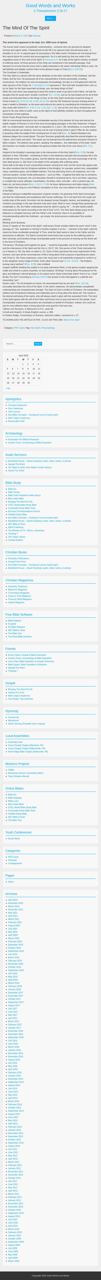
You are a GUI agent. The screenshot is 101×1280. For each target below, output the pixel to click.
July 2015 (12, 1063)
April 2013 (13, 1123)
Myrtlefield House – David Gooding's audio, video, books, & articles (39, 461)
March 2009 (13, 1261)
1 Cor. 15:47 (71, 261)
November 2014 (15, 1079)
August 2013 (14, 1114)
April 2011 (13, 1191)
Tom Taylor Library (16, 537)
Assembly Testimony (17, 586)
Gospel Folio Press (17, 562)
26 (31, 101)
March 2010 (13, 1229)
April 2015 (13, 1069)
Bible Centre (14, 492)
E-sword (12, 624)
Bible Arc (12, 489)
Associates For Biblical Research (23, 439)
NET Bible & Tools (16, 524)
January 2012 (14, 1168)
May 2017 (12, 1015)
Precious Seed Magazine (20, 599)
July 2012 (12, 1149)
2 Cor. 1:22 (40, 108)
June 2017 (13, 1012)
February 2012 (15, 1165)
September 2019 (16, 951)
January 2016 (14, 1050)
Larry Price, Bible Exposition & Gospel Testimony (31, 661)
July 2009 (12, 1248)
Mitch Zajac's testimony (19, 418)
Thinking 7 (13, 534)
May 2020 (12, 932)
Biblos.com (13, 801)
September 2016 (16, 1037)
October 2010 (14, 1210)
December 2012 (15, 1133)
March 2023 (13, 906)
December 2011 (15, 1171)
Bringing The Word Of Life (20, 502)
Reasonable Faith (16, 421)
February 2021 (15, 922)
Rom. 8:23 (29, 108)
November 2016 (15, 1034)
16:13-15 (43, 101)
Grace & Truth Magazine (19, 596)
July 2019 (12, 954)
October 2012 (14, 1139)
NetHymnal (13, 720)
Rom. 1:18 (34, 184)
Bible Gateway (15, 798)
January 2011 (14, 1200)
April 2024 (13, 900)
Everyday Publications (18, 558)
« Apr (7, 388)
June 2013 (13, 1117)
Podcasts (12, 860)
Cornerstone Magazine (19, 593)
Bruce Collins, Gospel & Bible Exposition (27, 655)
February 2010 (15, 1232)
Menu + (50, 18)
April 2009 (13, 1258)
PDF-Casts (19, 328)
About (11, 882)
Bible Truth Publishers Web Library (24, 495)
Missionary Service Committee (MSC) (25, 773)
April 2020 (13, 935)
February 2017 (15, 1024)
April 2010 (13, 1226)
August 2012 (14, 1146)
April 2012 (13, 1159)
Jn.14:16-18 (22, 101)
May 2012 (12, 1155)
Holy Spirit (35, 328)
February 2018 (15, 986)
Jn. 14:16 (54, 95)
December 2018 (15, 964)
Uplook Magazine (16, 602)
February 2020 (15, 941)
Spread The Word (16, 464)
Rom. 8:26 (80, 152)
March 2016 (13, 1047)
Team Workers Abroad (18, 776)
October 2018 (14, 967)
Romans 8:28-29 (40, 277)
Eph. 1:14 (51, 108)
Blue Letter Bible (16, 498)
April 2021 (13, 916)
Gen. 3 (65, 133)
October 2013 (14, 1108)
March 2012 (13, 1162)
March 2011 (13, 1194)
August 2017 (14, 1005)
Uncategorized (15, 863)
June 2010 (13, 1223)
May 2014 (12, 1095)
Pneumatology (48, 328)
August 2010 (14, 1216)
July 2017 (12, 1008)
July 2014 (12, 1088)
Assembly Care (15, 742)
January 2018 (14, 989)
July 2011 (12, 1181)
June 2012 (13, 1152)
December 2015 (15, 1053)
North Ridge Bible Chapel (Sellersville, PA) (28, 752)
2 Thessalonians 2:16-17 (50, 11)
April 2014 (13, 1098)
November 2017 (15, 996)
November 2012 (15, 1136)
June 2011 (13, 1184)
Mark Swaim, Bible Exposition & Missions (27, 664)
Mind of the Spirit (72, 320)
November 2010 (15, 1207)
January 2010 (14, 1235)
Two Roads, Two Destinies (20, 699)
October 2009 (14, 1239)
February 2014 (15, 1104)
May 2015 (12, 1066)
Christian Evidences (17, 405)
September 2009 (16, 1242)
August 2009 (14, 1245)
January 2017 (14, 1028)
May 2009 (12, 1255)
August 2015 (14, 1060)
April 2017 (13, 1018)
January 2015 (14, 1076)
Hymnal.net (13, 717)
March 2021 (13, 919)
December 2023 (15, 903)
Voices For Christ (16, 470)
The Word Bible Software (20, 636)
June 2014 (13, 1092)
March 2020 (13, 938)
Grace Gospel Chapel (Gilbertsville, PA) (26, 748)
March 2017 (13, 1021)
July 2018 (12, 973)
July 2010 (12, 1219)
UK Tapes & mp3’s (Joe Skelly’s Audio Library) (29, 467)
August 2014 (14, 1085)
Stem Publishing (15, 527)
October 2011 (14, 1178)
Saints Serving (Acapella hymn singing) (26, 724)
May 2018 (12, 977)
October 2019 (14, 948)
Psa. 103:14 (81, 283)
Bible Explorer (14, 620)
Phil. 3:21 (88, 146)
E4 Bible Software (16, 627)
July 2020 (12, 929)
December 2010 (15, 1203)
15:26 (35, 101)
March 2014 (13, 1101)
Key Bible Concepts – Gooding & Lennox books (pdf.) (33, 415)
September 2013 (16, 1111)
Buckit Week (14, 838)
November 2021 (15, 909)
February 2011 (15, 1197)
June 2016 (13, 1044)
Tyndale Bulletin (15, 540)
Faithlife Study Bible (17, 514)
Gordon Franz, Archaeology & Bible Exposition (30, 442)
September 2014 (16, 1082)
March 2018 (13, 983)
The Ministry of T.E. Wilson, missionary (26, 530)
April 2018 (13, 980)
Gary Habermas (15, 408)
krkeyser (37, 36)
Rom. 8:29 (30, 264)
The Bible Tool (14, 633)
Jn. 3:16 (44, 184)
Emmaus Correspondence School (24, 511)
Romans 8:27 (51, 60)
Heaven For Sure (16, 692)
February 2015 (15, 1072)
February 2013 (15, 1127)
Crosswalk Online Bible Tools (21, 508)
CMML (11, 770)
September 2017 (16, 1002)
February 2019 (15, 961)
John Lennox (14, 411)
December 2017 (15, 992)
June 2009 (13, 1251)
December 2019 (15, 945)
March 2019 (13, 957)
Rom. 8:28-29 (75, 69)
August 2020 (14, 925)
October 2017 (14, 999)
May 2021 (12, 913)
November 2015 (15, 1056)
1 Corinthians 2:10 (40, 85)
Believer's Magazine (17, 589)
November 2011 (15, 1175)
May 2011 (12, 1187)
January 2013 (14, 1130)
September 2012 (16, 1143)
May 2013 (12, 1120)
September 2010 (16, 1213)
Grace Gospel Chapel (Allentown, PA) (25, 745)
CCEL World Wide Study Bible (22, 505)
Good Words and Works (50, 5)
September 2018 (16, 970)
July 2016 (12, 1040)
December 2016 (15, 1031)
